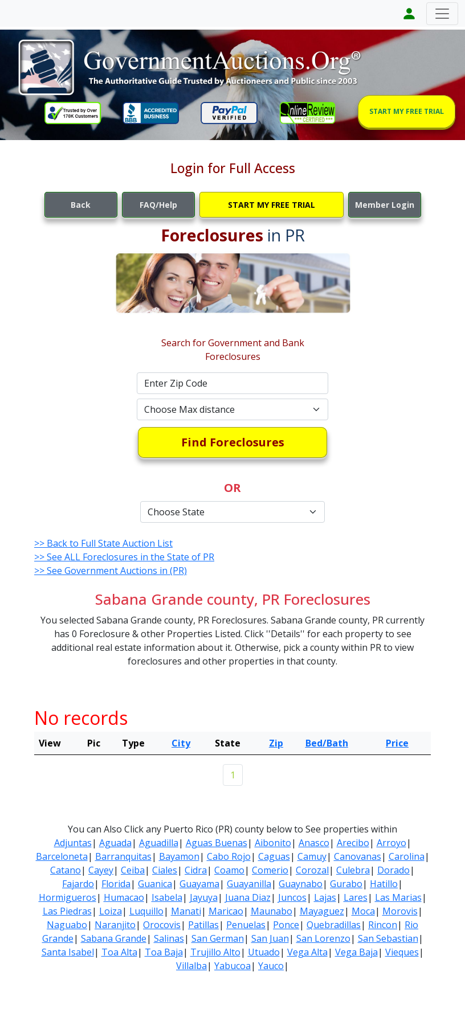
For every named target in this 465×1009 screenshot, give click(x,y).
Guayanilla (249, 883)
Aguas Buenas (216, 842)
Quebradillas (334, 924)
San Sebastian (388, 938)
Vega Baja (356, 952)
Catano (65, 870)
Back (81, 204)
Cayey (100, 870)
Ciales (164, 870)
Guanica (155, 883)
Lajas (325, 897)
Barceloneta (62, 856)
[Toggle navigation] (442, 13)
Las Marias (398, 897)
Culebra (353, 870)
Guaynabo (301, 883)
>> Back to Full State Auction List (103, 543)
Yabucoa (232, 965)
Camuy (312, 856)
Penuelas (246, 924)
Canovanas (357, 856)
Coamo (229, 870)
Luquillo (146, 911)
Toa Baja (164, 952)
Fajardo (78, 883)
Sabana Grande (113, 938)
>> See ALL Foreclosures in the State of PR (124, 557)
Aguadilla (158, 842)
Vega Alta (307, 952)
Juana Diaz (248, 897)
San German (217, 938)
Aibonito (273, 842)
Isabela (167, 897)
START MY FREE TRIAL (406, 111)
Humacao (124, 897)
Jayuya (204, 897)
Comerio (270, 870)
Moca (363, 911)
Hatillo (384, 883)
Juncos (292, 897)
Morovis (400, 911)
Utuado (264, 952)
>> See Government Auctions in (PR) (110, 570)
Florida (115, 883)
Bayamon (179, 856)
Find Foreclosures (232, 442)
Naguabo (67, 924)
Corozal (312, 870)
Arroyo (391, 842)
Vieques (402, 952)
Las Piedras (67, 911)
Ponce (286, 924)
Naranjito (115, 924)
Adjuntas (73, 842)
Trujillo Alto (215, 952)
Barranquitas (123, 856)
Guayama (199, 883)
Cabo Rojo (229, 856)
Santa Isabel (68, 952)
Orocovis (162, 924)
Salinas (169, 938)
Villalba (191, 965)
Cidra (196, 870)
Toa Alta (119, 952)
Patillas (203, 924)
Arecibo (353, 842)
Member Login (384, 204)
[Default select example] (232, 409)
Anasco (314, 842)
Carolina (407, 856)
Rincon (382, 924)
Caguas (274, 856)
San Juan (270, 938)
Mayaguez (322, 911)
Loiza (110, 911)
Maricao (226, 911)
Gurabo (346, 883)
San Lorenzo (323, 938)
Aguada (115, 842)
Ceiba (133, 870)
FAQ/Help (158, 204)
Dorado (393, 870)
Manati (186, 911)
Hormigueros (67, 897)
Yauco (271, 965)
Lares (356, 897)
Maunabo (271, 911)
